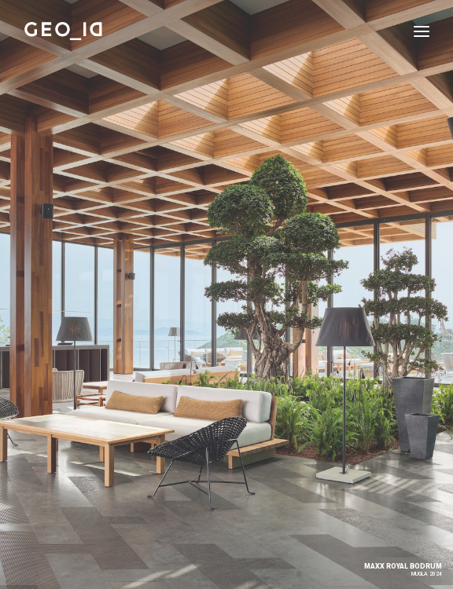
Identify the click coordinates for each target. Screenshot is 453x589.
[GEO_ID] (64, 31)
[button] (421, 31)
